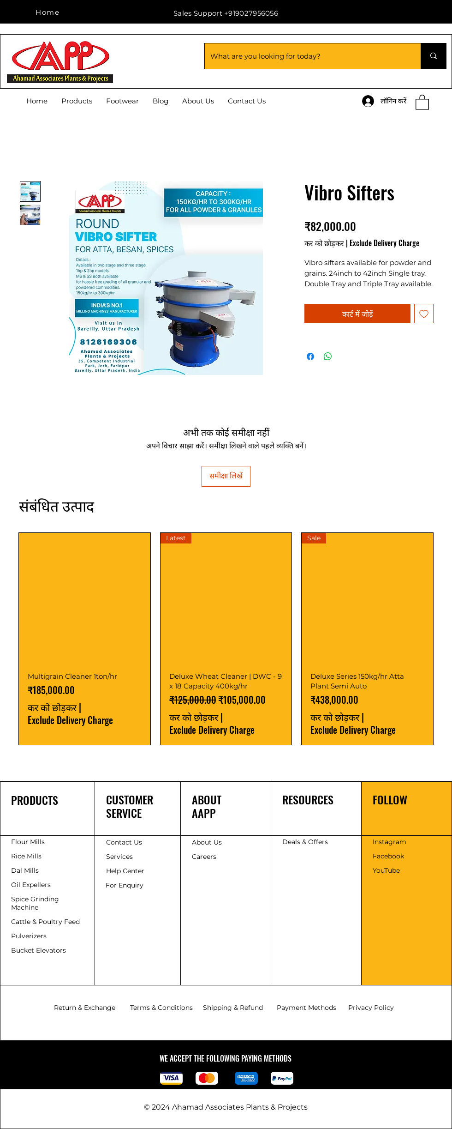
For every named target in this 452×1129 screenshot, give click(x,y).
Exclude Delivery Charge (384, 243)
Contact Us (124, 842)
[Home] (48, 12)
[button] (422, 102)
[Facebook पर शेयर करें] (310, 356)
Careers (204, 856)
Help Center (126, 871)
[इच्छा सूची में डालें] (424, 313)
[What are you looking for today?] (305, 56)
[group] (226, 639)
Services (119, 856)
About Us (207, 842)
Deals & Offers (306, 842)
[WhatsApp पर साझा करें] (327, 356)
